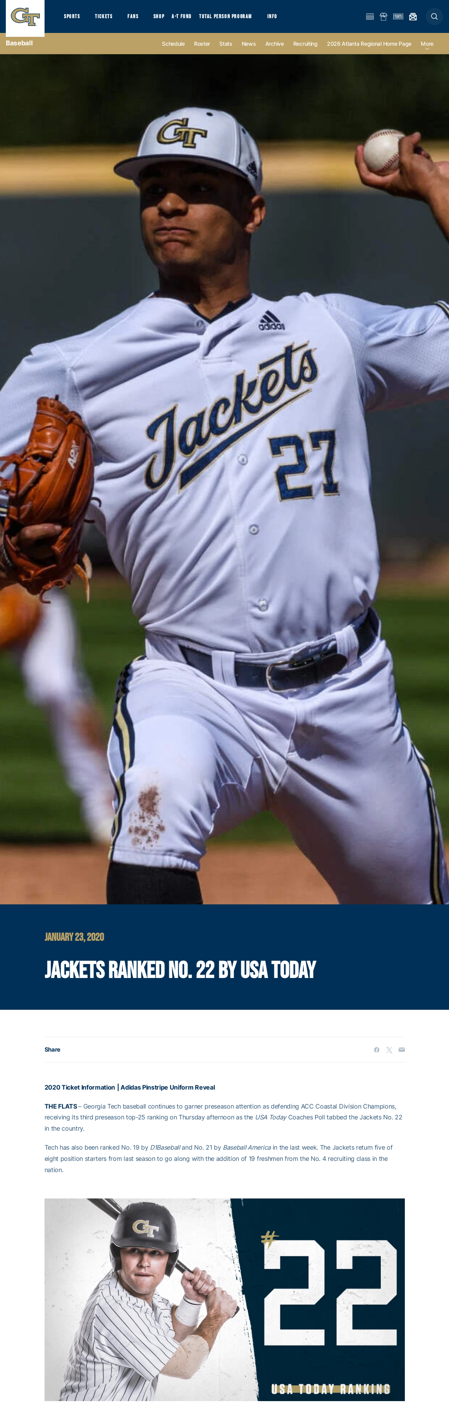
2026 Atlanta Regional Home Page (369, 51)
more (427, 51)
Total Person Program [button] (234, 19)
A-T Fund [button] (190, 19)
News (249, 51)
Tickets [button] (107, 19)
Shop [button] (166, 19)
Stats (225, 51)
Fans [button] (138, 19)
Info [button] (284, 19)
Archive (274, 51)
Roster (202, 51)
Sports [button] (72, 19)
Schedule (173, 51)
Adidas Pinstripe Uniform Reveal (167, 1094)
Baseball (19, 50)
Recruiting (305, 51)
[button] (434, 20)
